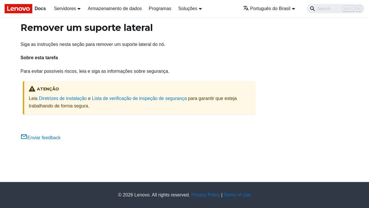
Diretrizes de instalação (63, 98)
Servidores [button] (65, 8)
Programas (160, 8)
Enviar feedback (40, 137)
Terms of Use (237, 194)
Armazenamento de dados (115, 8)
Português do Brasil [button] (267, 8)
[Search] (335, 8)
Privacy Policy (205, 194)
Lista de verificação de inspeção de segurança (139, 98)
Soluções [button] (187, 8)
